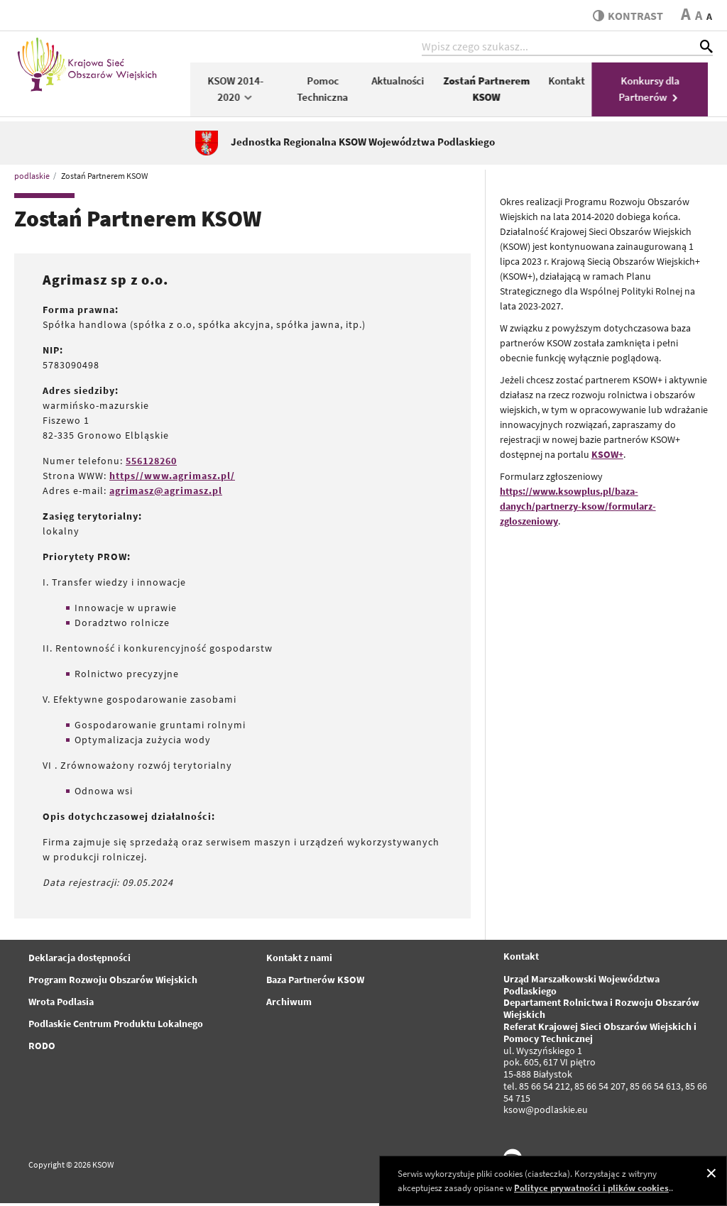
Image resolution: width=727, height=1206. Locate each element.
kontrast (626, 16)
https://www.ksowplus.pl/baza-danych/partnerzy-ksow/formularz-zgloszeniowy (578, 508)
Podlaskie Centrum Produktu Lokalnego (115, 1025)
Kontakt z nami (299, 959)
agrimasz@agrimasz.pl (165, 492)
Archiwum (289, 1003)
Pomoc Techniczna (327, 91)
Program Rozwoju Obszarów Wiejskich (112, 981)
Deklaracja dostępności (79, 959)
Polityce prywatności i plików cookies (591, 1188)
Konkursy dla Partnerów (654, 91)
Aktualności (402, 82)
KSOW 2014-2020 (240, 91)
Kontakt (571, 82)
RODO (41, 1047)
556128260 (151, 462)
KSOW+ (607, 456)
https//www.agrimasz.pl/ (172, 477)
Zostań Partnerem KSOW (491, 91)
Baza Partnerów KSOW (315, 981)
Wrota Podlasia (61, 1003)
